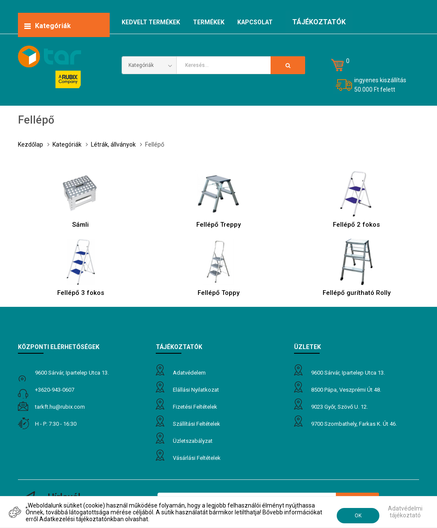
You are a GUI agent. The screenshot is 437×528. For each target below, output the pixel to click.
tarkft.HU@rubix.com (60, 407)
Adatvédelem (189, 372)
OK (358, 516)
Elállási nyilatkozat (196, 390)
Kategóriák (67, 144)
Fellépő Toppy (218, 293)
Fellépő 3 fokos (80, 293)
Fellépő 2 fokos (356, 224)
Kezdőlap (30, 144)
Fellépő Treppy (218, 224)
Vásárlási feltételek (197, 458)
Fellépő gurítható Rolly (356, 293)
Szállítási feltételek (196, 424)
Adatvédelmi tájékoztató (405, 512)
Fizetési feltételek (195, 407)
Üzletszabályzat (193, 441)
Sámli (80, 224)
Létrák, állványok (113, 144)
